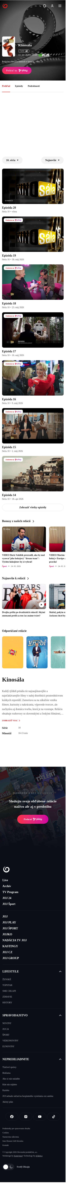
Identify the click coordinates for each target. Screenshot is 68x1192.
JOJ (5, 916)
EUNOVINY (8, 1046)
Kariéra (5, 1090)
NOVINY (6, 1023)
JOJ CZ (7, 952)
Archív (6, 886)
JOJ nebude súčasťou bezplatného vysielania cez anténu (27, 1096)
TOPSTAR (7, 985)
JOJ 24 (6, 898)
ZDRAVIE (7, 997)
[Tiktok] (53, 1117)
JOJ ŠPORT (10, 928)
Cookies (5, 1133)
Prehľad (6, 86)
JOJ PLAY (9, 922)
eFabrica (39, 1156)
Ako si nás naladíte (11, 1079)
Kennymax (18, 1156)
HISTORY (7, 1002)
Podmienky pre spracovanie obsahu (16, 1128)
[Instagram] (25, 1117)
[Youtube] (39, 1117)
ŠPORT (5, 1035)
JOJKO (7, 934)
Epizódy (19, 86)
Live (5, 880)
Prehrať (33, 819)
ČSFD (24, 51)
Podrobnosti (34, 86)
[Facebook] (11, 1117)
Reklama (6, 1073)
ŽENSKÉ (6, 979)
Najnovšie (52, 160)
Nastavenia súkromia (10, 1137)
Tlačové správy (9, 1067)
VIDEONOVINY (10, 1040)
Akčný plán (7, 1102)
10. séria (12, 160)
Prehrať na (17, 70)
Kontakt (5, 1145)
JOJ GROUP (10, 958)
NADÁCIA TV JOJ (14, 940)
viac (40, 62)
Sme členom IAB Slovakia (12, 1141)
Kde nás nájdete (9, 1084)
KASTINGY (10, 946)
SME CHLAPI (9, 991)
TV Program (10, 892)
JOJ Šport (8, 904)
